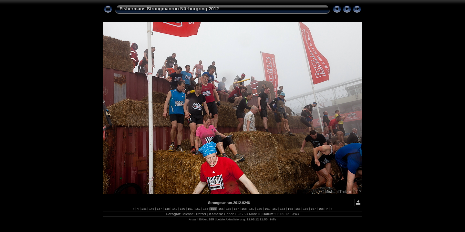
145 (143, 208)
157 (236, 208)
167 (313, 208)
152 (197, 208)
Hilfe (273, 219)
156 (228, 208)
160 (259, 208)
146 (151, 208)
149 (174, 208)
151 (190, 208)
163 (282, 208)
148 (167, 208)
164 (290, 208)
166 (305, 208)
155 (221, 208)
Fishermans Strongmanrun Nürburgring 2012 (169, 8)
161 (267, 208)
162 (274, 208)
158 (244, 208)
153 (205, 208)
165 (297, 208)
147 (159, 208)
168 (321, 208)
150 (182, 208)
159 (251, 208)
